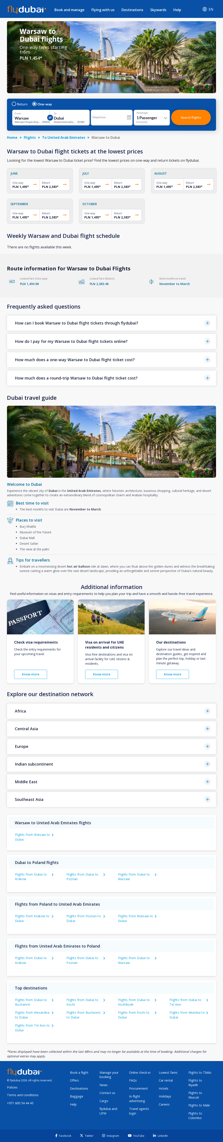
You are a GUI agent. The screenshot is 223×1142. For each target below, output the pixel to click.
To (55, 113)
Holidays (165, 1096)
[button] (111, 323)
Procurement (138, 1088)
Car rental (166, 1080)
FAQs (133, 1080)
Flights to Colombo (195, 1115)
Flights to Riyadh (195, 1082)
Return (19, 104)
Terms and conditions (23, 1095)
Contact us (107, 1093)
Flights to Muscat (195, 1095)
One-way (42, 104)
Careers (164, 1104)
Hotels (163, 1088)
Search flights (191, 117)
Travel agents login (139, 1111)
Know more (30, 674)
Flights (30, 137)
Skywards (158, 9)
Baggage (76, 1096)
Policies (12, 1087)
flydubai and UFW (108, 1111)
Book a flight (79, 1072)
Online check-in (139, 1072)
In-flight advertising (137, 1098)
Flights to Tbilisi (199, 1072)
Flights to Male (199, 1105)
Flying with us (103, 9)
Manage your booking (109, 1074)
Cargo (104, 1101)
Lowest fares (168, 1072)
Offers (74, 1080)
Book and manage (69, 9)
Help (177, 9)
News (104, 1085)
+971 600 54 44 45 (20, 1103)
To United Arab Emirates (63, 137)
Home (12, 137)
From (18, 113)
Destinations (132, 9)
